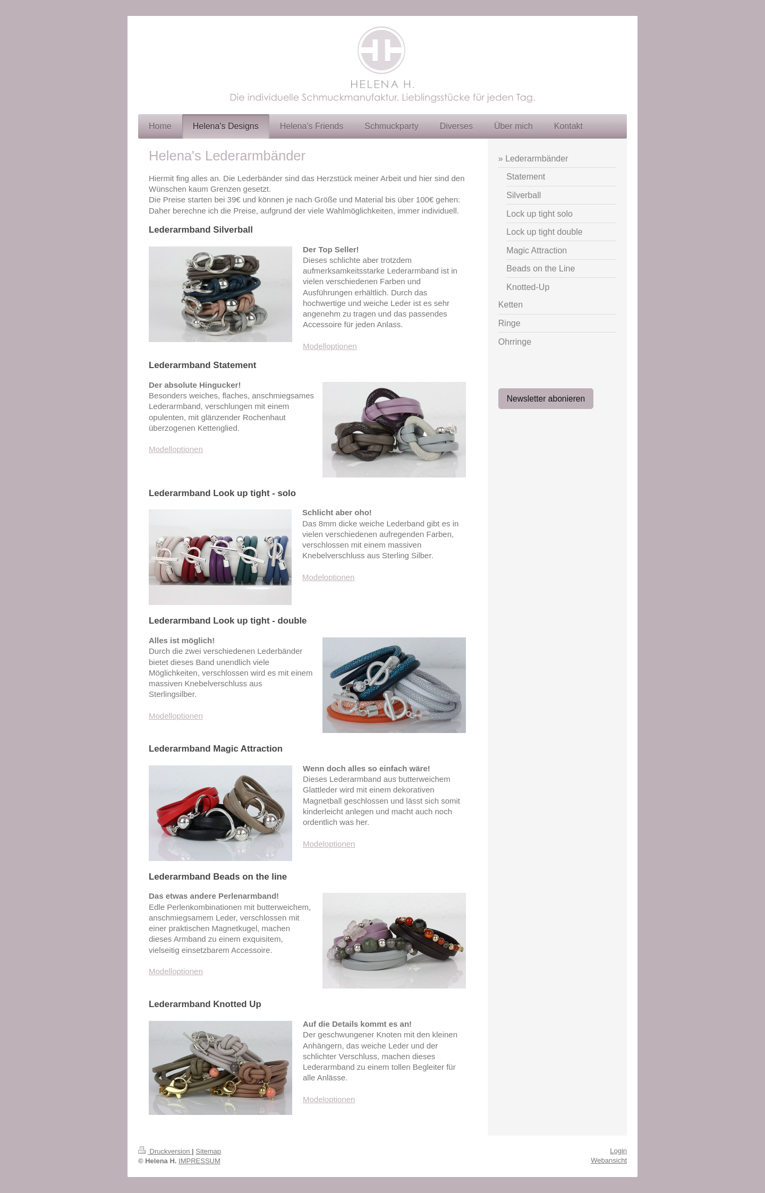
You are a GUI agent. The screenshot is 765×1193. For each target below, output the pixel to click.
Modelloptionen (330, 346)
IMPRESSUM (199, 1161)
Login (618, 1151)
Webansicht (609, 1160)
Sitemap (208, 1151)
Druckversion (165, 1151)
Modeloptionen (328, 577)
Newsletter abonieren (546, 398)
